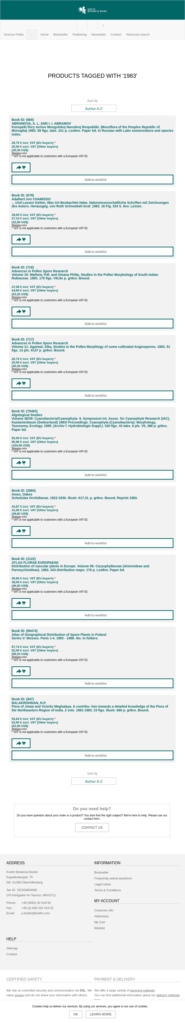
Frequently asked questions (113, 878)
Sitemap (12, 948)
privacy (19, 995)
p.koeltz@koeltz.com (36, 913)
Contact (11, 954)
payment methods (142, 990)
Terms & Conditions (107, 890)
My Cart (92, 25)
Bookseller (101, 872)
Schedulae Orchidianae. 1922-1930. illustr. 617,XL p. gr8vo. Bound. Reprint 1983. (75, 498)
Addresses (101, 916)
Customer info (103, 910)
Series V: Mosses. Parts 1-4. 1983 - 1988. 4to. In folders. (55, 638)
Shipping (16, 153)
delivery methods (168, 995)
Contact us (92, 827)
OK (75, 1014)
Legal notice (102, 884)
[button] (14, 34)
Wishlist (99, 928)
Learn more (101, 1014)
